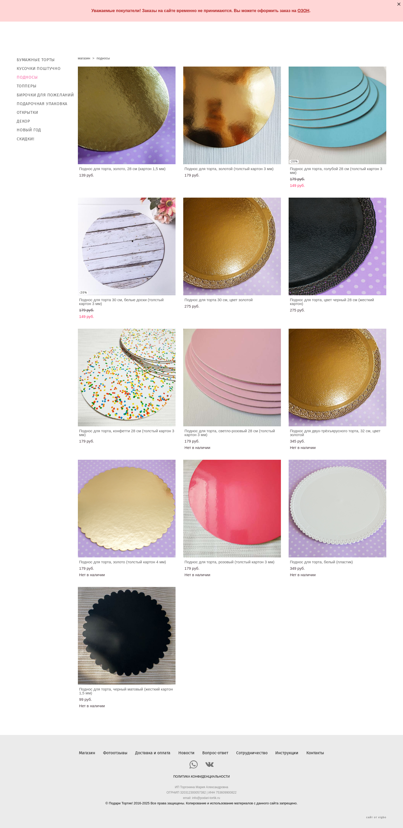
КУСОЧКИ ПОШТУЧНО (39, 68)
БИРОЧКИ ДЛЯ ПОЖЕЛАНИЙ (45, 95)
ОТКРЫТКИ (27, 112)
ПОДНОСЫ (27, 77)
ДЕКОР (23, 121)
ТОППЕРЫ (26, 86)
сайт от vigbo (376, 816)
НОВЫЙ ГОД (29, 130)
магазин (84, 58)
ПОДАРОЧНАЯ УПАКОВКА (42, 103)
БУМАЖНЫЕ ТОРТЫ (36, 59)
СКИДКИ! (25, 138)
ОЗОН (303, 10)
